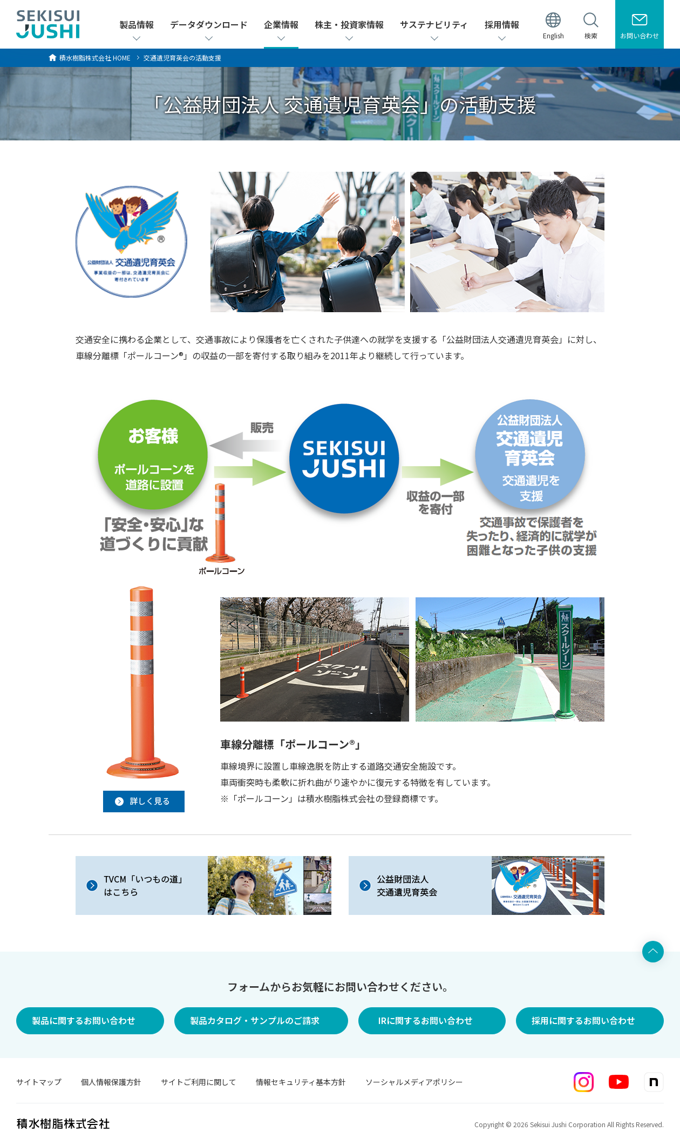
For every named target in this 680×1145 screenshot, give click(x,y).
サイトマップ (39, 1081)
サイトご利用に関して (198, 1081)
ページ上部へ (653, 951)
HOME (95, 57)
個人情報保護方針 (111, 1081)
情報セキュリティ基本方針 (301, 1081)
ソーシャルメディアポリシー (414, 1081)
